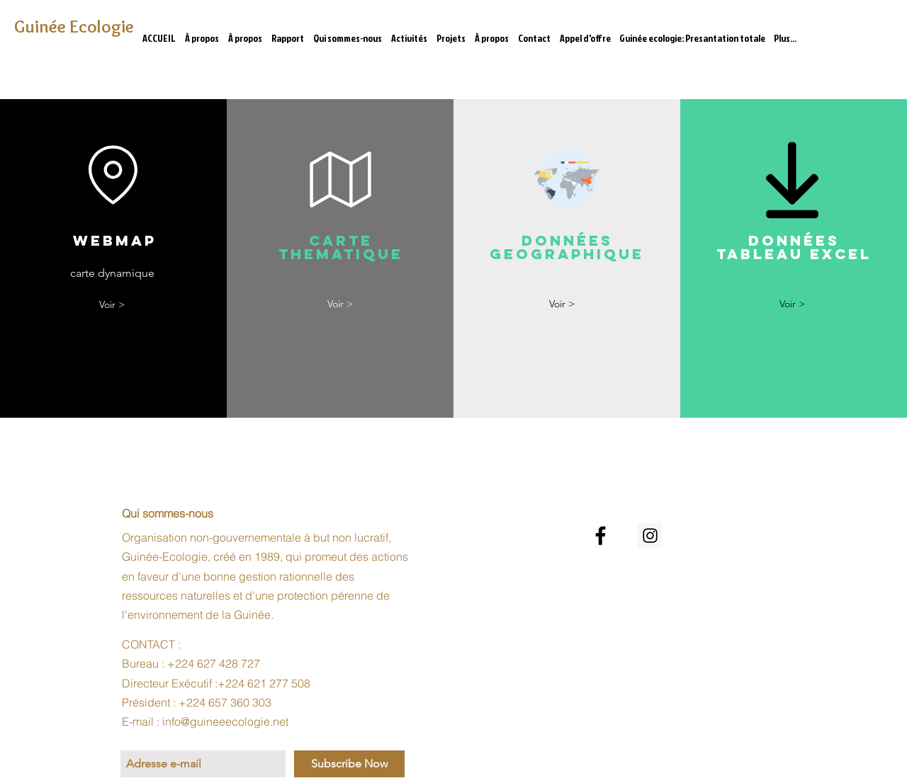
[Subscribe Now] (349, 763)
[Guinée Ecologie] (77, 26)
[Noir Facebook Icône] (600, 535)
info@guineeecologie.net (225, 721)
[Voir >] (112, 304)
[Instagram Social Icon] (650, 535)
